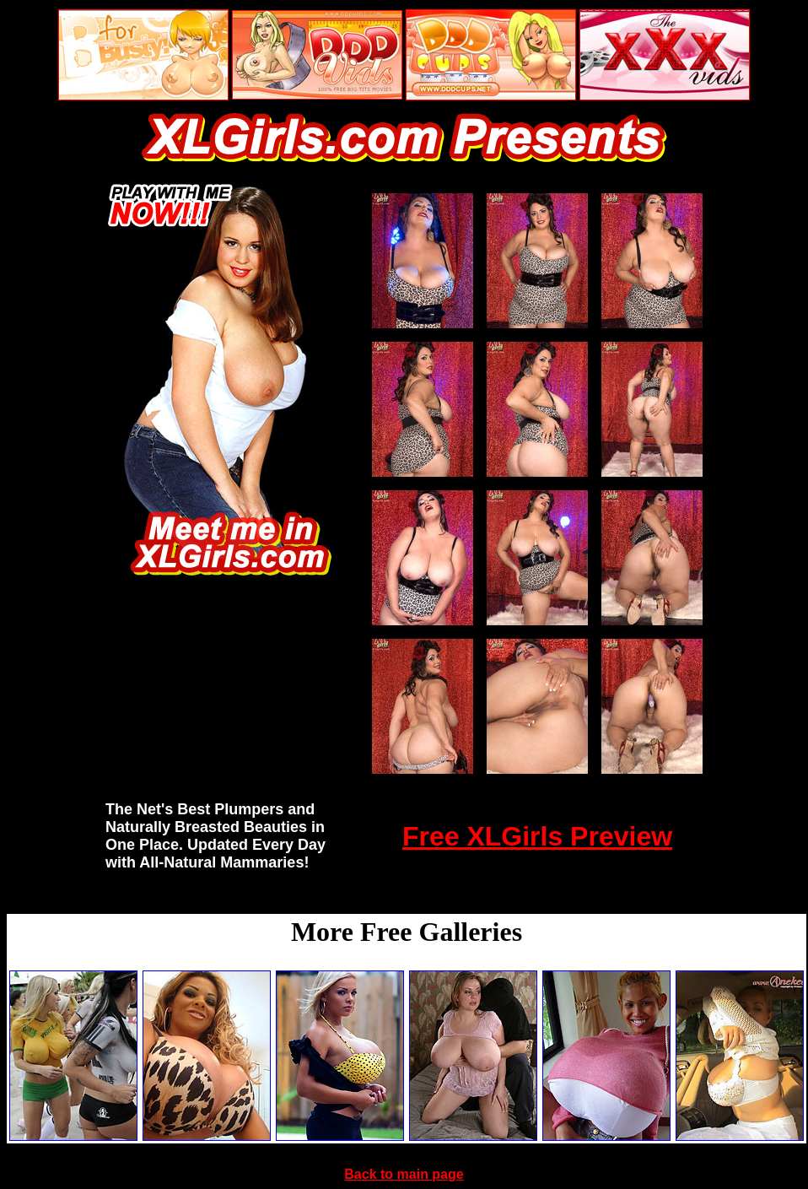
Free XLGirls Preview (537, 836)
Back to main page (403, 1174)
